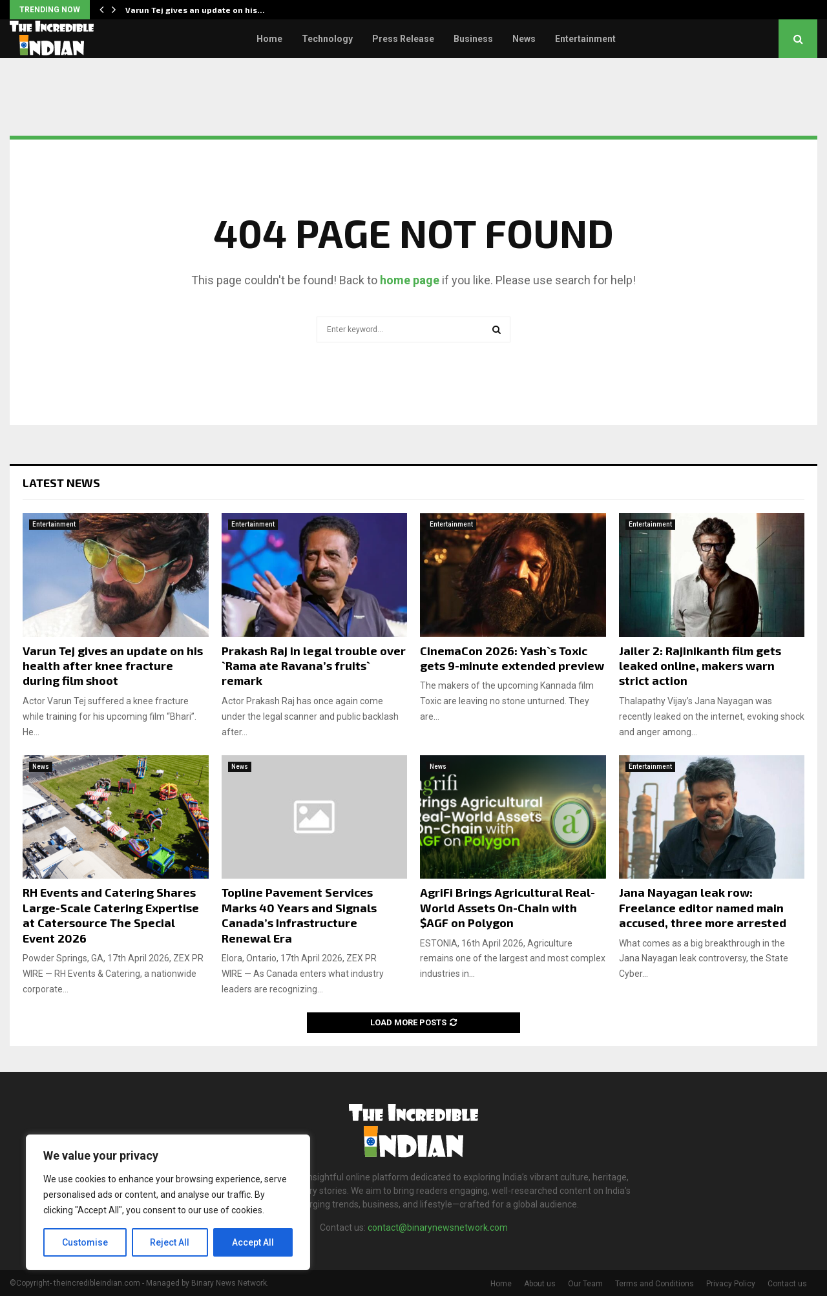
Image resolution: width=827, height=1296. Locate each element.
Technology (327, 39)
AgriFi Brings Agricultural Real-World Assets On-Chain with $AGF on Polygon (507, 907)
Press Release (403, 39)
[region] (168, 1202)
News (524, 39)
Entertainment (585, 39)
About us (540, 1283)
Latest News (61, 483)
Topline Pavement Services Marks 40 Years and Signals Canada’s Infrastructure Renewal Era (299, 915)
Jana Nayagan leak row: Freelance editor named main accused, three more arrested (702, 907)
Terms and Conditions (654, 1283)
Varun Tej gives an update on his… (195, 9)
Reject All (170, 1242)
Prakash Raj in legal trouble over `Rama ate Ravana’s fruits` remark (314, 665)
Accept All (253, 1242)
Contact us (787, 1283)
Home (269, 39)
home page (409, 280)
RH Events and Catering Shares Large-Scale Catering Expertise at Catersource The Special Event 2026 (111, 915)
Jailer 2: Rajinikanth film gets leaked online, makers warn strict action (700, 665)
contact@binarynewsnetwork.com (438, 1227)
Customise (85, 1242)
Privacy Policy (730, 1283)
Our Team (585, 1283)
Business (473, 39)
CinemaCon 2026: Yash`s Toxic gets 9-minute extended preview (512, 658)
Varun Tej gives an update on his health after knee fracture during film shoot (113, 665)
